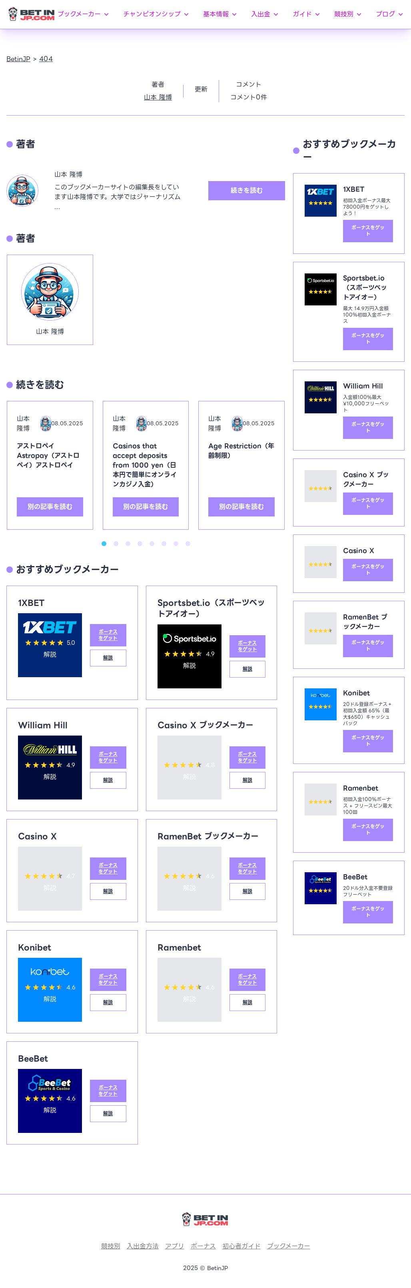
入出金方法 (143, 1246)
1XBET (31, 602)
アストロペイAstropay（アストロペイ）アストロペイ (48, 455)
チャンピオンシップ (156, 14)
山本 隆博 (158, 97)
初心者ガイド (241, 1246)
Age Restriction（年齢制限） (241, 451)
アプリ (174, 1246)
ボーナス (203, 1246)
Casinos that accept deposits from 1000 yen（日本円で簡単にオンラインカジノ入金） (145, 465)
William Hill (43, 725)
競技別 (348, 14)
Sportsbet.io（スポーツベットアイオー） (211, 608)
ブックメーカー (84, 14)
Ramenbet (179, 947)
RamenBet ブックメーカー (208, 836)
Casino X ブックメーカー (205, 725)
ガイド (307, 14)
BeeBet (33, 1058)
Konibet (34, 947)
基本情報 (220, 14)
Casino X (37, 836)
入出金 (265, 14)
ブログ (390, 14)
